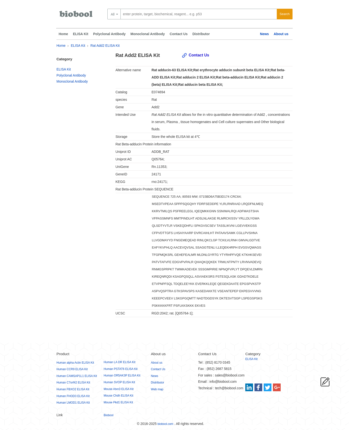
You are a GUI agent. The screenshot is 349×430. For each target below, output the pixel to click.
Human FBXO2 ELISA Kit (72, 389)
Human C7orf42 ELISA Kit (73, 382)
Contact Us (179, 34)
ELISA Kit (80, 34)
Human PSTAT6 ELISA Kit (121, 369)
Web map (157, 389)
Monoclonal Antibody (147, 34)
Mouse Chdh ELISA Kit (118, 395)
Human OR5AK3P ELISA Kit (122, 375)
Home (63, 34)
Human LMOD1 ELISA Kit (73, 402)
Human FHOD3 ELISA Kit (73, 396)
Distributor (201, 34)
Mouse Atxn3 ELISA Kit (119, 389)
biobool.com (165, 424)
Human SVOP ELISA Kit (119, 382)
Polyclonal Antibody (109, 34)
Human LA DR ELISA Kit (119, 362)
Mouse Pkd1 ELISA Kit (118, 402)
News (264, 34)
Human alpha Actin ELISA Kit (75, 362)
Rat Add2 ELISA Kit (105, 45)
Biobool (108, 415)
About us (281, 34)
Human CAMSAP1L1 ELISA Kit (76, 376)
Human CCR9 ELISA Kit (72, 369)
